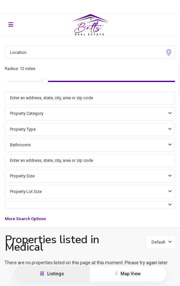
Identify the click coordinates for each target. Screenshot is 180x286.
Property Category (26, 113)
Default (158, 242)
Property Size (22, 175)
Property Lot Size (26, 191)
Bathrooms (20, 144)
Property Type (23, 129)
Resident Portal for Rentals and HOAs (90, 6)
